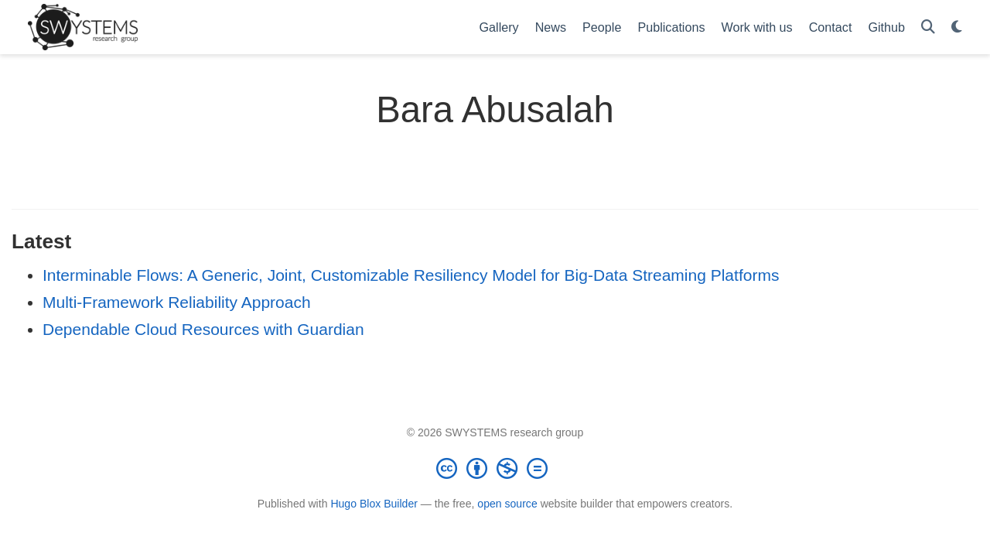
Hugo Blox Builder (374, 503)
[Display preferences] (956, 27)
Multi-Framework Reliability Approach (177, 302)
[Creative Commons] (495, 468)
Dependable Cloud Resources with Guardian (203, 329)
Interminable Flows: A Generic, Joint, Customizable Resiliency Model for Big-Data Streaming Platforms (411, 275)
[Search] (928, 27)
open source (507, 503)
